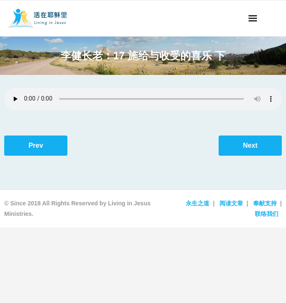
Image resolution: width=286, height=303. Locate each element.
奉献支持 (265, 203)
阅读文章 (231, 203)
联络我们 (266, 213)
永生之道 (197, 203)
